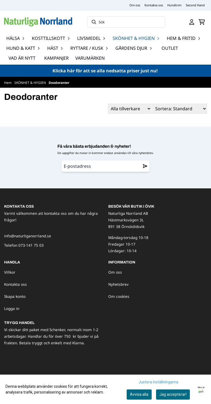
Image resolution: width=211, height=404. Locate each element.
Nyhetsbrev (118, 284)
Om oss (134, 5)
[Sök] (126, 22)
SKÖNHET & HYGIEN (30, 82)
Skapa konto (15, 296)
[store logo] (38, 21)
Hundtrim (174, 5)
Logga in (11, 308)
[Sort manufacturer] (129, 109)
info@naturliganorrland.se (27, 235)
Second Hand (195, 5)
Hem (8, 82)
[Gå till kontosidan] (191, 22)
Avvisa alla (139, 394)
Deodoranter (59, 82)
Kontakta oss (154, 5)
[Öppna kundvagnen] (201, 22)
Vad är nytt (22, 58)
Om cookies (118, 296)
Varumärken (90, 58)
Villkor (9, 272)
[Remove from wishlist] (145, 166)
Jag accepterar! (173, 394)
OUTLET (170, 48)
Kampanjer (56, 58)
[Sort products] (179, 109)
